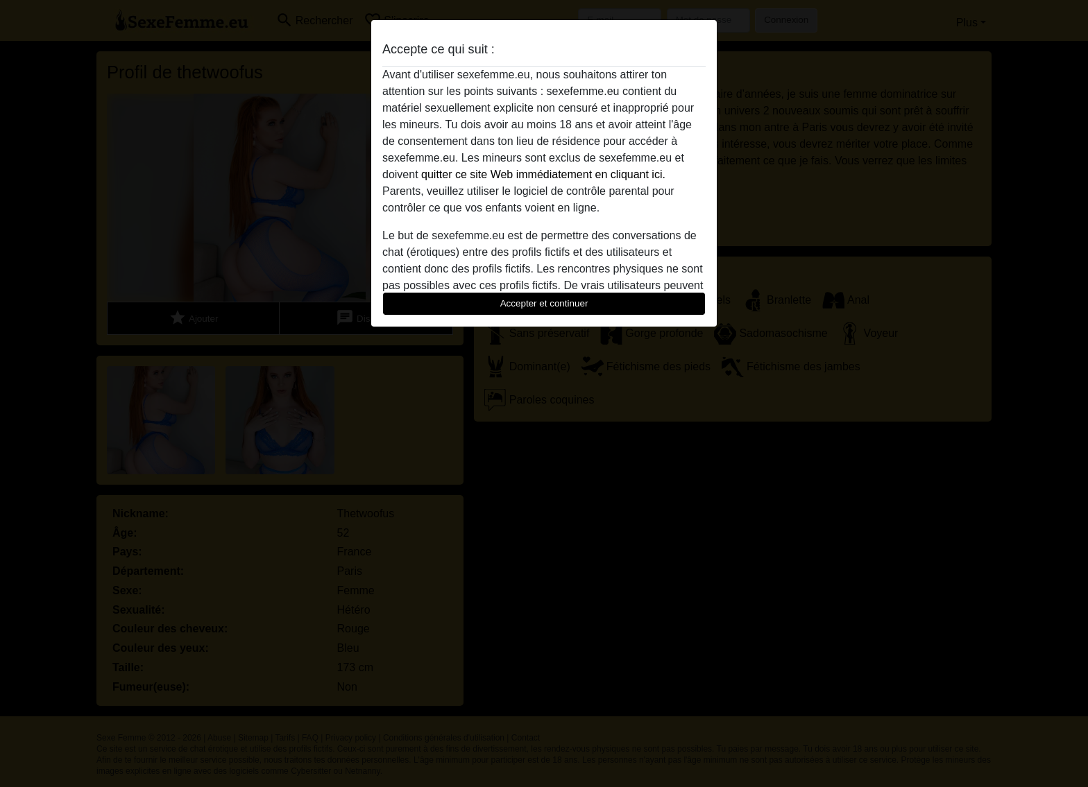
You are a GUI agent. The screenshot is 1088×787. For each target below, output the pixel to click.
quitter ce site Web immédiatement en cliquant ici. (543, 174)
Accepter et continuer (544, 303)
